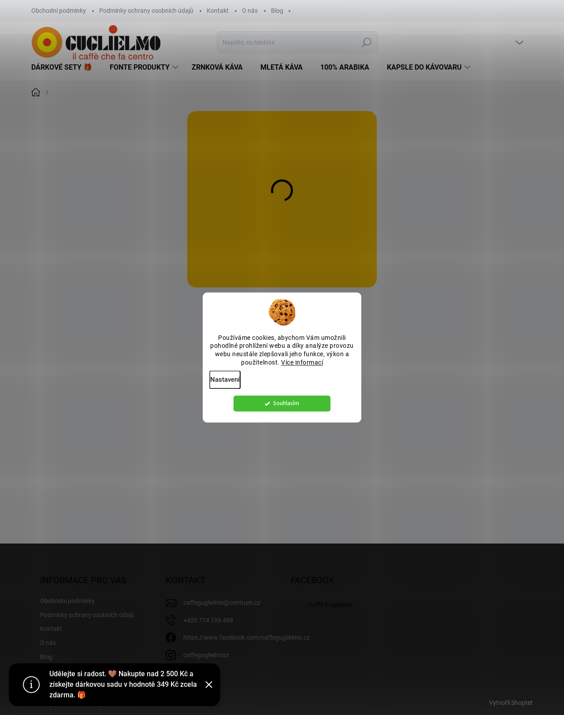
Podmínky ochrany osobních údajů (146, 10)
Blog (277, 10)
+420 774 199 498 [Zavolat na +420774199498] (208, 620)
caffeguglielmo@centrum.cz (221, 602)
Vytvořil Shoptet (511, 702)
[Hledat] (297, 42)
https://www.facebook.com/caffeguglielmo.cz (246, 637)
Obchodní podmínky (58, 10)
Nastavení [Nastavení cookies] (225, 382)
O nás (250, 10)
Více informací (302, 365)
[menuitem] (65, 67)
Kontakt (218, 10)
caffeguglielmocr (206, 655)
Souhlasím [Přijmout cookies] (286, 406)
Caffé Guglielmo (330, 604)
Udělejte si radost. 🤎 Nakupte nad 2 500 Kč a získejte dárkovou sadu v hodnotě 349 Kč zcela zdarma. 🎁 (123, 684)
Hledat (367, 42)
